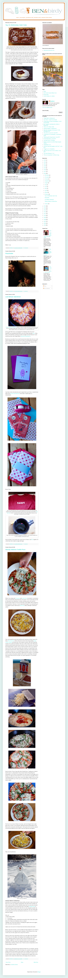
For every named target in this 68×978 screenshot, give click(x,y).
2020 (45, 165)
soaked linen (24, 598)
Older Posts (36, 962)
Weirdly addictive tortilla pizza (11, 327)
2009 (45, 217)
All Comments (46, 288)
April (46, 190)
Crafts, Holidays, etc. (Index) (49, 96)
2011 (45, 213)
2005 (45, 225)
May (46, 188)
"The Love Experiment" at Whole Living (51, 154)
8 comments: (25, 291)
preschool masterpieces (25, 336)
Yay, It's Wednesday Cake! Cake (16, 25)
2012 (45, 211)
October (46, 179)
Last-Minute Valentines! (13, 297)
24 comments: (25, 247)
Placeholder (9, 253)
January (46, 203)
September (47, 180)
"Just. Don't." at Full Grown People (50, 119)
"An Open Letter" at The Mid (49, 140)
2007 (45, 221)
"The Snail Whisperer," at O (49, 153)
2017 (45, 171)
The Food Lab (11, 640)
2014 (45, 208)
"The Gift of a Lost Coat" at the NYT (51, 132)
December (47, 175)
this (32, 539)
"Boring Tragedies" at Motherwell (50, 128)
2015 (45, 206)
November (47, 177)
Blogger (39, 971)
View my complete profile (47, 107)
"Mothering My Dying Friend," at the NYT (52, 137)
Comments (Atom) (14, 964)
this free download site (15, 393)
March (46, 192)
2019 (45, 167)
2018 (45, 169)
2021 (45, 164)
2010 (45, 215)
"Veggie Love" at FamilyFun (49, 149)
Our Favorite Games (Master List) (50, 92)
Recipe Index (46, 94)
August (46, 182)
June (46, 186)
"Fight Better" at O (47, 144)
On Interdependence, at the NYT (50, 138)
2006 (45, 223)
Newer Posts (8, 962)
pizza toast (22, 605)
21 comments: (25, 958)
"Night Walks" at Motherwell (49, 118)
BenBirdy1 (52, 101)
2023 (45, 160)
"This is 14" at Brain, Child (49, 126)
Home (22, 962)
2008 (45, 219)
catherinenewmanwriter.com (49, 50)
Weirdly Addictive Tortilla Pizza (15, 549)
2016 (45, 173)
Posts (44, 286)
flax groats (17, 598)
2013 (45, 209)
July (46, 184)
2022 (45, 162)
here (34, 333)
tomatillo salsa (32, 906)
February (47, 194)
